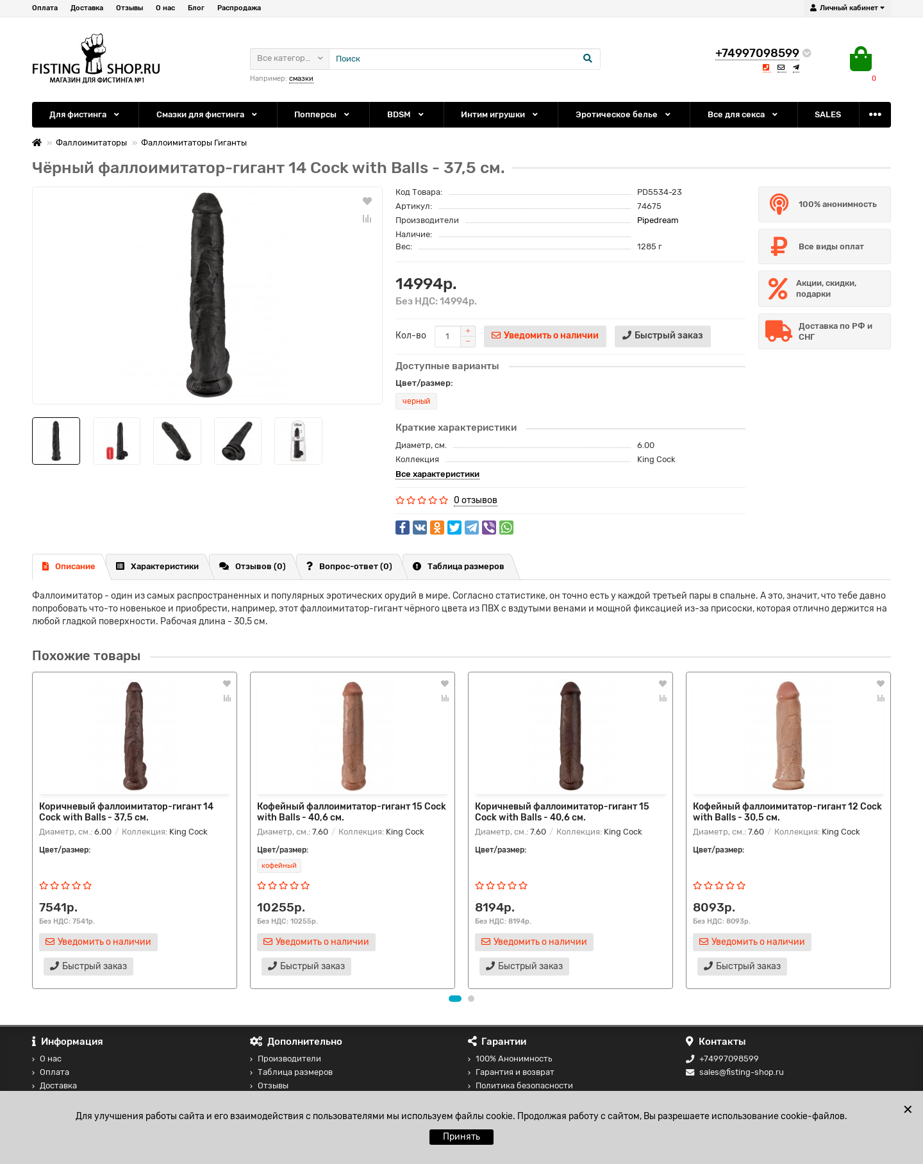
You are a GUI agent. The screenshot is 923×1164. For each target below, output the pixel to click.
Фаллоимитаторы (91, 142)
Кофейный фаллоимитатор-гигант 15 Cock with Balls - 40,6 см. (351, 812)
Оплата (45, 8)
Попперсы (322, 114)
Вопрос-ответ (349, 566)
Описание (69, 566)
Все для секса (743, 114)
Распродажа (239, 8)
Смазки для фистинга (207, 114)
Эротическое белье (624, 114)
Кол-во (410, 335)
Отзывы (129, 8)
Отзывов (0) (252, 566)
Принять (461, 1136)
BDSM (406, 114)
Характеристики (157, 566)
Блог (196, 8)
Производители (285, 1058)
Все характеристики (437, 474)
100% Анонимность (510, 1058)
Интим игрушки (500, 114)
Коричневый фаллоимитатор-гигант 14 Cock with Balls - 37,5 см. (126, 812)
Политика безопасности (520, 1085)
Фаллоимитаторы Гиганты (194, 142)
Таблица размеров (458, 566)
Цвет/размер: (424, 383)
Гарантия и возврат (511, 1072)
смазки (301, 78)
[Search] (465, 59)
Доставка (87, 8)
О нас (165, 8)
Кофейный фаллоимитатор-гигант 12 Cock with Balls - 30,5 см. (787, 812)
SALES (828, 114)
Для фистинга (85, 114)
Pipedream (658, 220)
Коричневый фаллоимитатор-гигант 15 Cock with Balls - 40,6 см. (562, 812)
